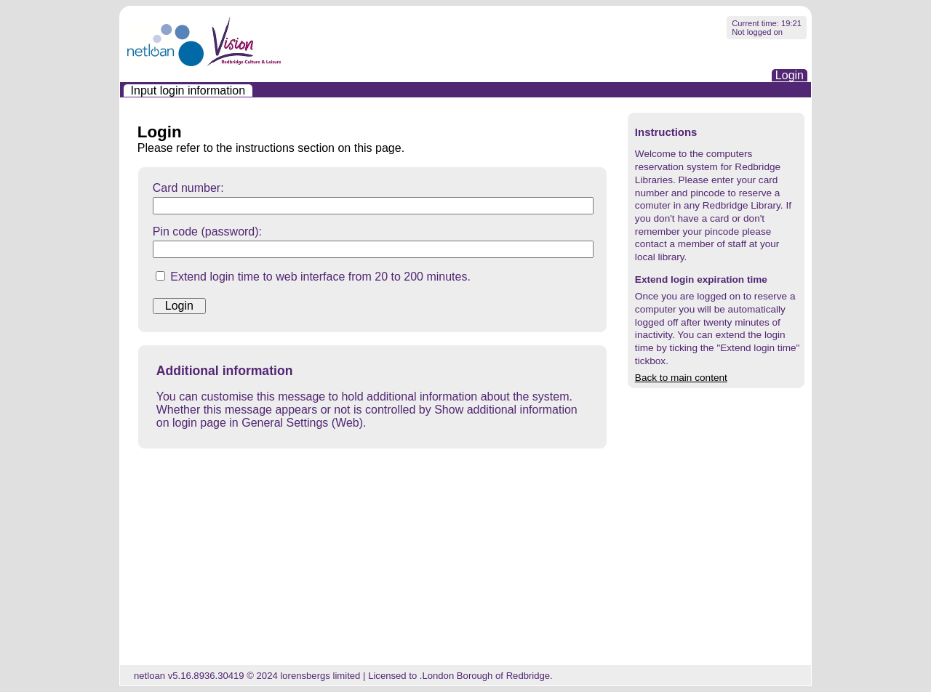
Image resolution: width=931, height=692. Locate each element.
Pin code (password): (207, 231)
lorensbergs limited (320, 675)
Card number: (188, 188)
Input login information (188, 90)
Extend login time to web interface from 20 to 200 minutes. (320, 276)
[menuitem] (188, 90)
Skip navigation (120, 15)
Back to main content (681, 377)
